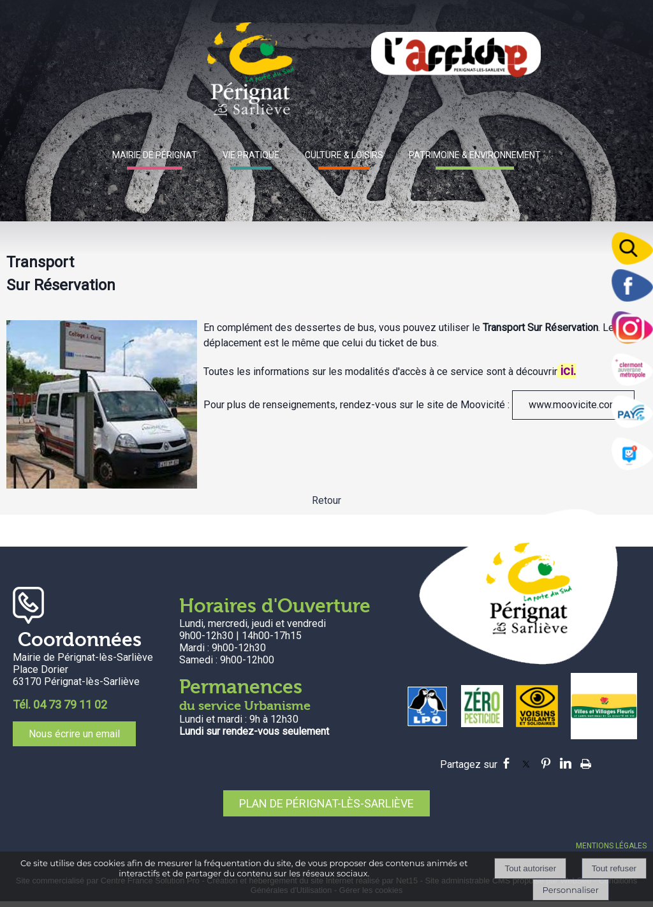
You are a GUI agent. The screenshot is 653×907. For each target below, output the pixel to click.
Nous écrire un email (74, 734)
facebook (506, 763)
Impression (585, 762)
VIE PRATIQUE (251, 155)
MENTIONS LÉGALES (611, 845)
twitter (526, 763)
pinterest (546, 763)
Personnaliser (571, 890)
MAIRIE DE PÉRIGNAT (154, 155)
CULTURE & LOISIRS (344, 155)
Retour (326, 500)
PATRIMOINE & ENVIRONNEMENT (475, 155)
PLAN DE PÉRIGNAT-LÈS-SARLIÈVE (326, 803)
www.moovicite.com (573, 405)
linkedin (566, 763)
